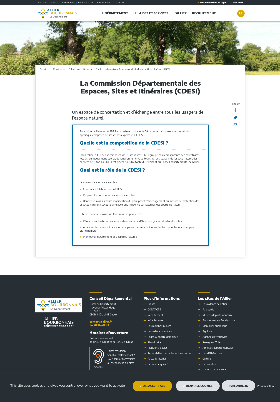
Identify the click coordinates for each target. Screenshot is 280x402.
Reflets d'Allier (85, 2)
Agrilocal (207, 331)
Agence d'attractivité (214, 336)
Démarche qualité (158, 364)
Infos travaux (103, 2)
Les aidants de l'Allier (214, 303)
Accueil (43, 69)
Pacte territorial (157, 358)
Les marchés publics (159, 325)
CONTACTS (119, 2)
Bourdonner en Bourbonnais (218, 320)
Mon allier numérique (214, 325)
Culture (206, 358)
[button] (203, 13)
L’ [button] (179, 13)
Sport (98, 69)
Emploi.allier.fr (210, 364)
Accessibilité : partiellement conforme (169, 353)
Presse (54, 2)
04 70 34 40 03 (99, 325)
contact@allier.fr (100, 321)
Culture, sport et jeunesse (80, 69)
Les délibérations (212, 353)
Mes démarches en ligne (213, 2)
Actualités (42, 2)
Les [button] (150, 13)
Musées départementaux (217, 315)
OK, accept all (152, 385)
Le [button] (113, 13)
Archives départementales (218, 347)
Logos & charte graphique (163, 336)
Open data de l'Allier (214, 369)
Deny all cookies (197, 385)
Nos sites (238, 2)
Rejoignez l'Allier (211, 342)
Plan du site (154, 342)
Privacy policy (265, 385)
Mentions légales (158, 347)
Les (160, 331)
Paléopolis (208, 309)
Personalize (238, 385)
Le (57, 69)
